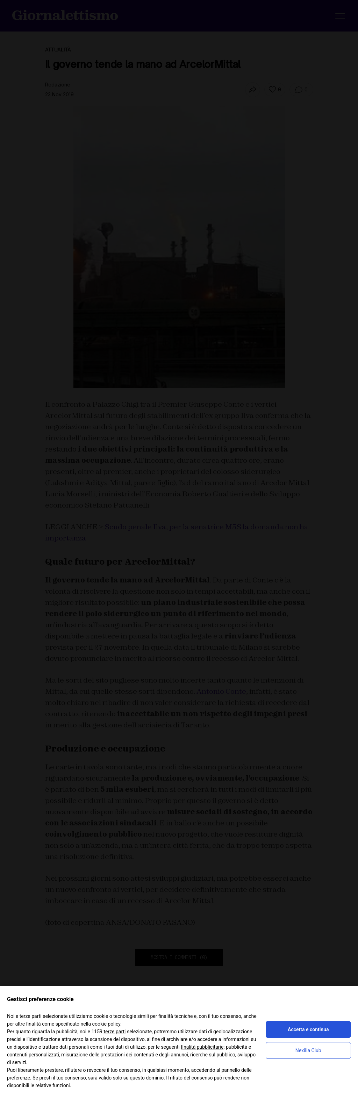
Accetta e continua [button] (308, 1029)
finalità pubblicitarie (202, 1047)
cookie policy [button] (106, 1024)
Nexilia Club (308, 1050)
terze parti (114, 1031)
